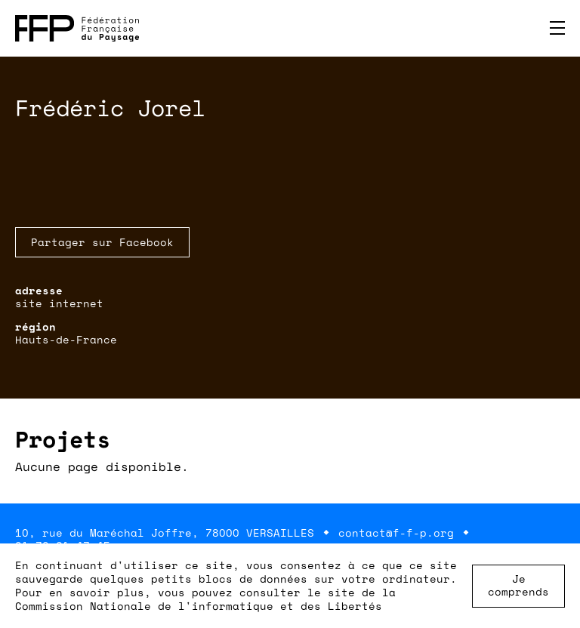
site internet (59, 303)
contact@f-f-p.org (396, 532)
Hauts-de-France (66, 339)
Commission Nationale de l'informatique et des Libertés (198, 606)
